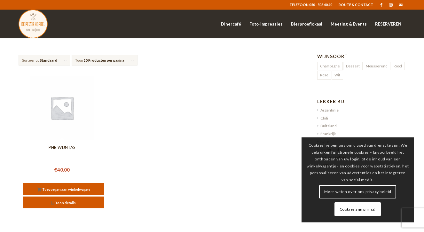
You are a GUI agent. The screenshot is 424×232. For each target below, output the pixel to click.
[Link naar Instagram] (391, 5)
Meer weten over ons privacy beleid (361, 191)
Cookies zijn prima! (361, 209)
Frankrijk (328, 133)
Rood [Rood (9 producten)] (398, 66)
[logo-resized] (33, 24)
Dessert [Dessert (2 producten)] (353, 66)
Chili (324, 118)
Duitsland (328, 125)
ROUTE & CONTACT (356, 5)
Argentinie (329, 110)
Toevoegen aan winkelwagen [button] (63, 190)
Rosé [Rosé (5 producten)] (324, 75)
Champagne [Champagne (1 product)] (330, 66)
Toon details (63, 203)
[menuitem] (354, 4)
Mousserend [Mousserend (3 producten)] (377, 66)
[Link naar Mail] (400, 5)
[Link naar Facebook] (381, 5)
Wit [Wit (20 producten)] (337, 75)
